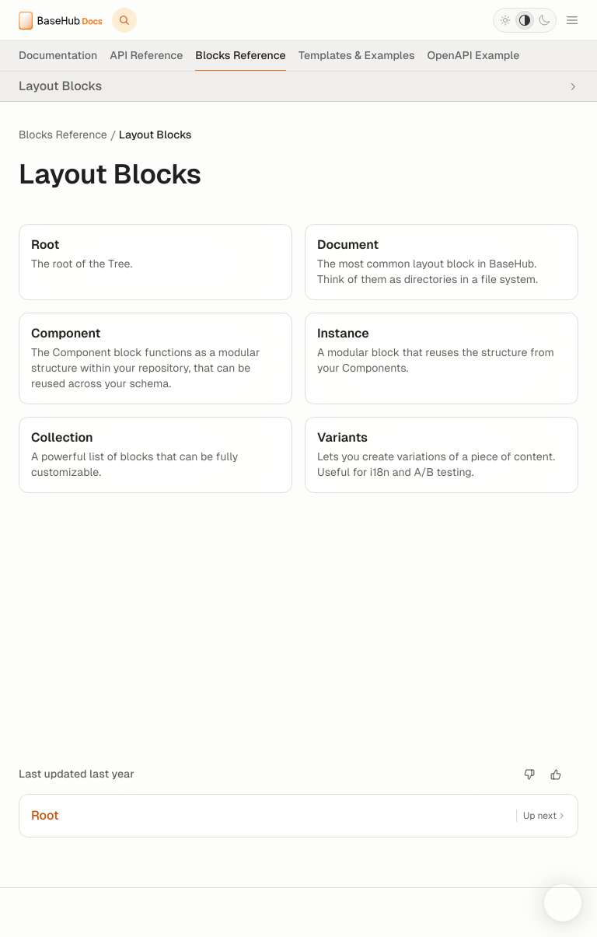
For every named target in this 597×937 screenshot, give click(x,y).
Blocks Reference (63, 135)
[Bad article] (529, 774)
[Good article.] (556, 774)
